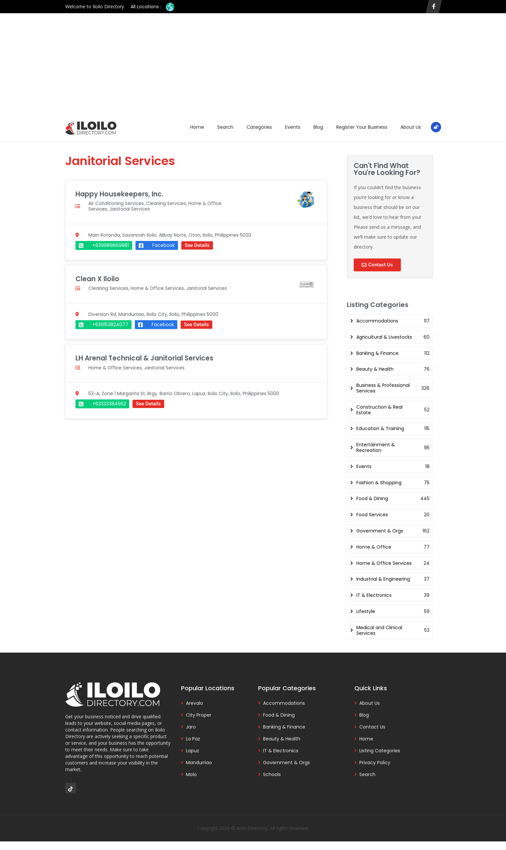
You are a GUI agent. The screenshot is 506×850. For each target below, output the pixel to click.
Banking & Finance (284, 727)
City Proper (198, 715)
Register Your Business (361, 127)
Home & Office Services (159, 288)
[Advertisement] (253, 69)
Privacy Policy (374, 762)
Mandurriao (199, 762)
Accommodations (284, 703)
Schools (272, 774)
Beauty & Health (281, 738)
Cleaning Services (167, 203)
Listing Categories (379, 750)
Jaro (191, 727)
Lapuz (192, 750)
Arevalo (194, 703)
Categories (259, 127)
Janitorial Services (130, 209)
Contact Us (372, 727)
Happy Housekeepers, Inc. (119, 194)
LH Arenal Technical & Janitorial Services (145, 357)
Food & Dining (279, 715)
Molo (191, 774)
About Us (411, 127)
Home (197, 127)
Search (225, 127)
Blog (318, 127)
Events (292, 127)
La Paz (193, 738)
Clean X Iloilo (97, 278)
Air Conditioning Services (116, 203)
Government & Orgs (286, 762)
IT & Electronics (280, 750)
